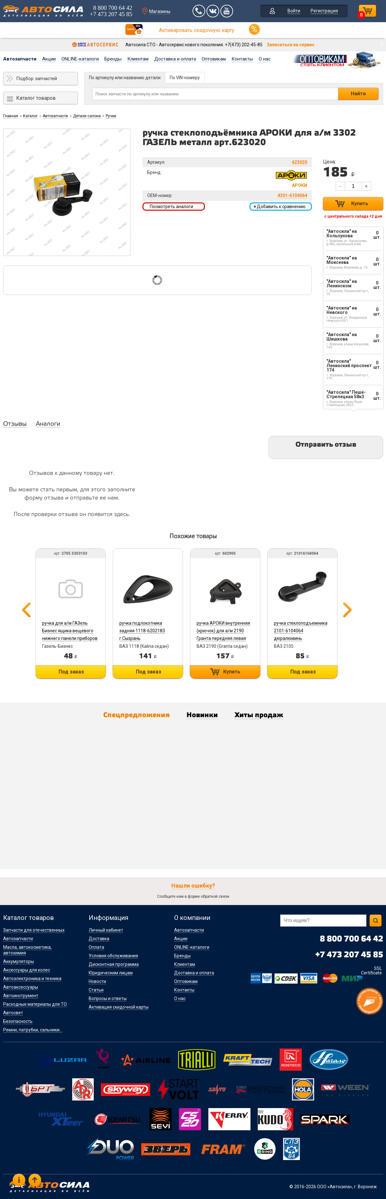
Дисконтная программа (114, 964)
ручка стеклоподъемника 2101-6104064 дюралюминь (300, 631)
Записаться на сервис (290, 44)
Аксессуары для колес (26, 970)
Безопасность (18, 1021)
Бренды (113, 59)
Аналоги (48, 424)
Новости (97, 981)
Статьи (96, 989)
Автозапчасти (19, 59)
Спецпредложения (136, 715)
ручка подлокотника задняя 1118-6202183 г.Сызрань (142, 631)
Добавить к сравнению (280, 206)
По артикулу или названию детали (125, 77)
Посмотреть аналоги (171, 206)
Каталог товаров (36, 98)
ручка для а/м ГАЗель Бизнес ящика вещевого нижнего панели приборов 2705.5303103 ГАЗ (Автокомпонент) (70, 638)
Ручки (111, 116)
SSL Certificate (371, 970)
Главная (10, 116)
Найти (358, 94)
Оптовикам (214, 59)
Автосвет (13, 1012)
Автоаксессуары (20, 987)
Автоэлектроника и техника (32, 978)
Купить (359, 204)
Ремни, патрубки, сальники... (32, 1029)
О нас (265, 59)
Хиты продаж (259, 715)
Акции (49, 59)
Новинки (202, 715)
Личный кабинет (106, 930)
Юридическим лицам (111, 972)
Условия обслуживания (113, 955)
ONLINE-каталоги (80, 59)
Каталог (30, 116)
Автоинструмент (20, 995)
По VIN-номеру (185, 77)
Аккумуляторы (18, 961)
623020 (299, 162)
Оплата (96, 947)
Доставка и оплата (175, 59)
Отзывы (15, 424)
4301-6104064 (292, 195)
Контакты (242, 59)
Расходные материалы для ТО (35, 1004)
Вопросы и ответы (108, 998)
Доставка (99, 938)
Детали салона (87, 116)
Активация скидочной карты (119, 1007)
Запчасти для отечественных (34, 930)
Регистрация (324, 10)
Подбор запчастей (36, 78)
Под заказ (71, 672)
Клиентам (138, 59)
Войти (294, 10)
